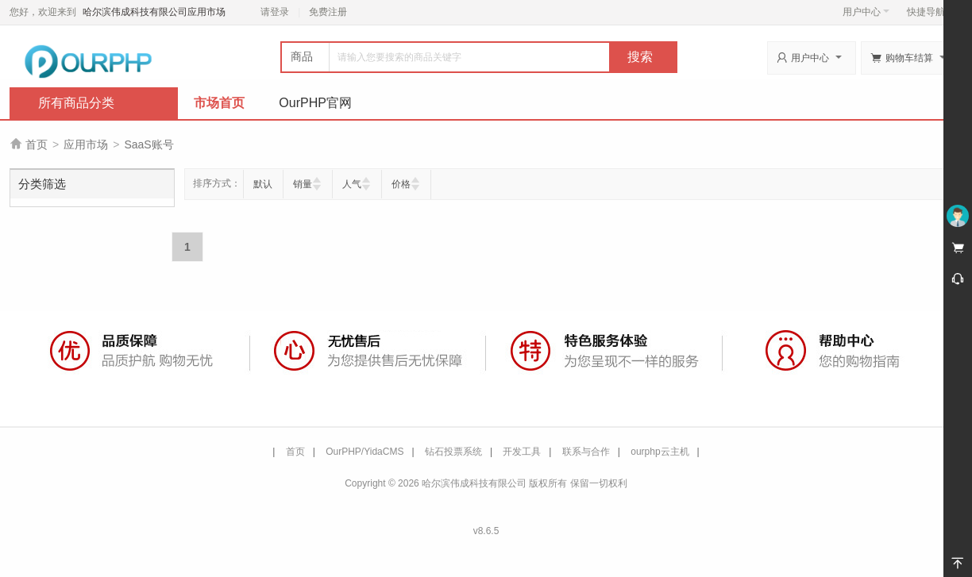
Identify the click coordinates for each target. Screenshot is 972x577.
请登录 (274, 11)
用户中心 (866, 11)
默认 (262, 184)
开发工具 (522, 451)
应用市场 (86, 144)
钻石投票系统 (453, 451)
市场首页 (219, 103)
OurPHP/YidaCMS (364, 451)
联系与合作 (586, 451)
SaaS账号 (148, 144)
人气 (351, 184)
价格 (401, 184)
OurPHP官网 (315, 103)
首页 (36, 144)
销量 (302, 184)
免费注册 (328, 11)
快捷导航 (930, 11)
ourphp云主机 (659, 451)
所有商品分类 (76, 103)
